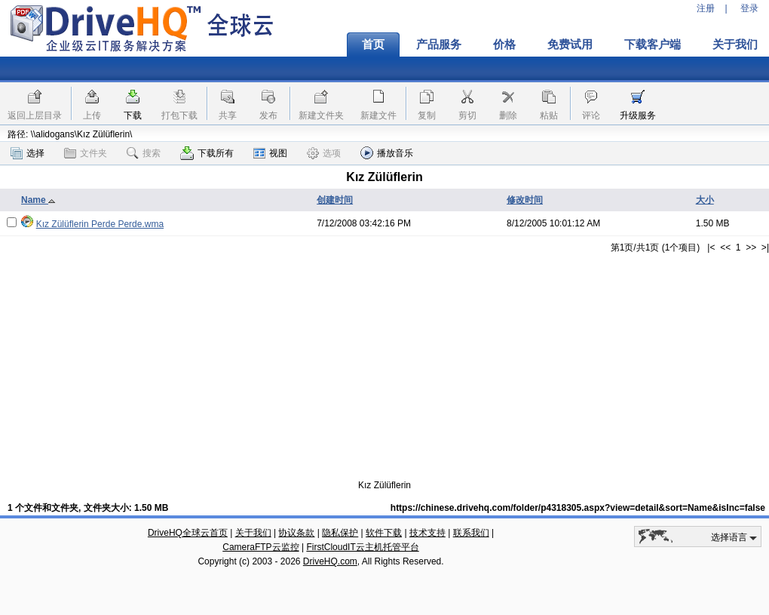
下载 (133, 115)
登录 (749, 8)
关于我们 (253, 532)
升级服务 (638, 115)
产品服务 (438, 44)
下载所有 (207, 153)
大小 (705, 200)
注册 (706, 8)
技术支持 (427, 532)
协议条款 (296, 532)
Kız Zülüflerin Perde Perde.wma (100, 224)
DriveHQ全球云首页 (188, 532)
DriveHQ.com (330, 561)
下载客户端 (652, 44)
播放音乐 (386, 152)
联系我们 (471, 532)
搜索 (144, 153)
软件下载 (384, 532)
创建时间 (335, 200)
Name (38, 200)
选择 (27, 153)
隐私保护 (340, 532)
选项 (324, 153)
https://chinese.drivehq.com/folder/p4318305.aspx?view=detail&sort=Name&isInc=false (578, 508)
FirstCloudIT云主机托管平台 (362, 547)
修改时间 (525, 200)
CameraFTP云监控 (260, 547)
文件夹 (85, 153)
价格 (504, 44)
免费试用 (570, 44)
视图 (270, 153)
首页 (373, 44)
